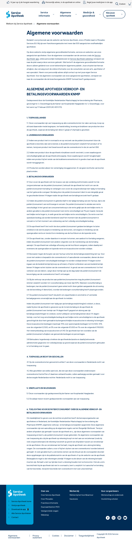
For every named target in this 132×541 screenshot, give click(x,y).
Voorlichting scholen (109, 499)
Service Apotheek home (19, 501)
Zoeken (120, 3)
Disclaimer (69, 536)
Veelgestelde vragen (49, 510)
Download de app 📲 (18, 509)
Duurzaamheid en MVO (50, 507)
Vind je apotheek (16, 505)
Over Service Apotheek (50, 495)
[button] (45, 14)
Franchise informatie (49, 503)
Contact (13, 517)
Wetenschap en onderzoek (112, 495)
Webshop (45, 514)
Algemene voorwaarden (14, 536)
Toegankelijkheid (86, 536)
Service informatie (46, 14)
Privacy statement (37, 536)
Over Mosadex (47, 499)
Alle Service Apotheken (19, 513)
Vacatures (73, 499)
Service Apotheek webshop (81, 58)
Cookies (55, 536)
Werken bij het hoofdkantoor (81, 495)
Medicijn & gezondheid (92, 14)
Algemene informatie (68, 14)
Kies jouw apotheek (114, 14)
